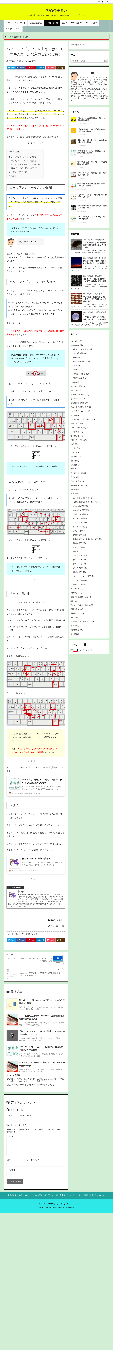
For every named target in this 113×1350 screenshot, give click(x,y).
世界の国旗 (77, 436)
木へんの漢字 (80, 555)
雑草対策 (75, 626)
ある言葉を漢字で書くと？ (85, 498)
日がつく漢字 (80, 547)
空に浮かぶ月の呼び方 (81, 597)
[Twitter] (11, 67)
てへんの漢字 (80, 522)
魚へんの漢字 (80, 580)
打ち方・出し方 (22, 37)
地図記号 (76, 461)
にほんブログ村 (82, 650)
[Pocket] (50, 67)
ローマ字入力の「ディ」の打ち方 (26, 164)
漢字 (75, 494)
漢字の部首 (79, 564)
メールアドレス (33, 1160)
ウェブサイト (12, 1170)
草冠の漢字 (79, 572)
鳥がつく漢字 (80, 584)
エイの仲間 (76, 390)
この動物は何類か (79, 403)
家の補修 (76, 465)
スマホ (75, 415)
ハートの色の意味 (79, 428)
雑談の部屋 (77, 630)
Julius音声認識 (80, 353)
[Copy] (60, 67)
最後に (12, 176)
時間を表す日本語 (79, 485)
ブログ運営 (77, 432)
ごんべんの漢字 (80, 506)
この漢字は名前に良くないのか (87, 502)
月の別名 (78, 448)
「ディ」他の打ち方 (18, 172)
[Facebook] (21, 67)
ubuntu (75, 382)
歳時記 (75, 489)
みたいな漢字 (80, 531)
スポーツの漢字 (80, 514)
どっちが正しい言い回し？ (83, 419)
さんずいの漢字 (81, 510)
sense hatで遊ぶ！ (81, 362)
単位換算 (76, 456)
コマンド (78, 370)
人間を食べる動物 (79, 440)
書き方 (77, 551)
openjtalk (78, 357)
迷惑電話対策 (77, 613)
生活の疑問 (76, 593)
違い (74, 617)
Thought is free (69, 1207)
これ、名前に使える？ (81, 407)
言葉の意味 (77, 609)
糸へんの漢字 (80, 568)
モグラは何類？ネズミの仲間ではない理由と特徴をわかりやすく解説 (94, 245)
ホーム (9, 37)
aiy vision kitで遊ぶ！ (82, 349)
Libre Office (76, 341)
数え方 (75, 477)
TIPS (76, 366)
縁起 (74, 601)
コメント (10, 1136)
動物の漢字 (79, 535)
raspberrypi (77, 345)
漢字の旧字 (79, 560)
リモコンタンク (81, 374)
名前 (8, 1160)
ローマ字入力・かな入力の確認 (22, 157)
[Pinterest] (31, 67)
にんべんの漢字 (80, 527)
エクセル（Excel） (80, 395)
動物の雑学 (77, 452)
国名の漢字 (79, 543)
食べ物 (75, 634)
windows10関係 (78, 386)
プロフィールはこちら (17, 906)
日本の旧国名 (77, 481)
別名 (74, 444)
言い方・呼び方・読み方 (82, 605)
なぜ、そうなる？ (79, 423)
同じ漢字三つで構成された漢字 (87, 539)
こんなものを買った (80, 411)
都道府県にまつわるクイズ (82, 621)
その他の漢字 (80, 518)
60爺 (62, 926)
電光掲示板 (79, 378)
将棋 (74, 469)
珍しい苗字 (77, 588)
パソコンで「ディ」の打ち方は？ (23, 161)
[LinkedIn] (40, 67)
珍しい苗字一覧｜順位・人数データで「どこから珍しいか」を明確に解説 (94, 299)
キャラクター (78, 399)
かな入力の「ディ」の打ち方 (24, 168)
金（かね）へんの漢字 (83, 576)
